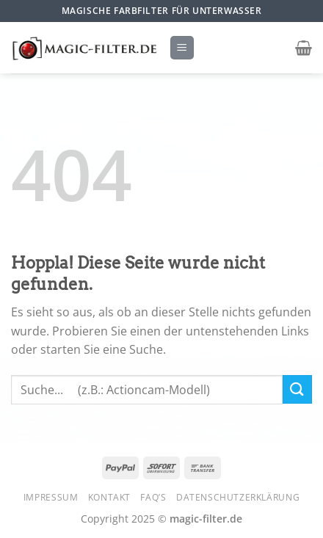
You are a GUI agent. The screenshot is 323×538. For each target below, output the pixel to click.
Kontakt (109, 497)
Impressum (51, 497)
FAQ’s (153, 497)
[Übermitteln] (297, 389)
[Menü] (182, 48)
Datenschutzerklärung (238, 497)
